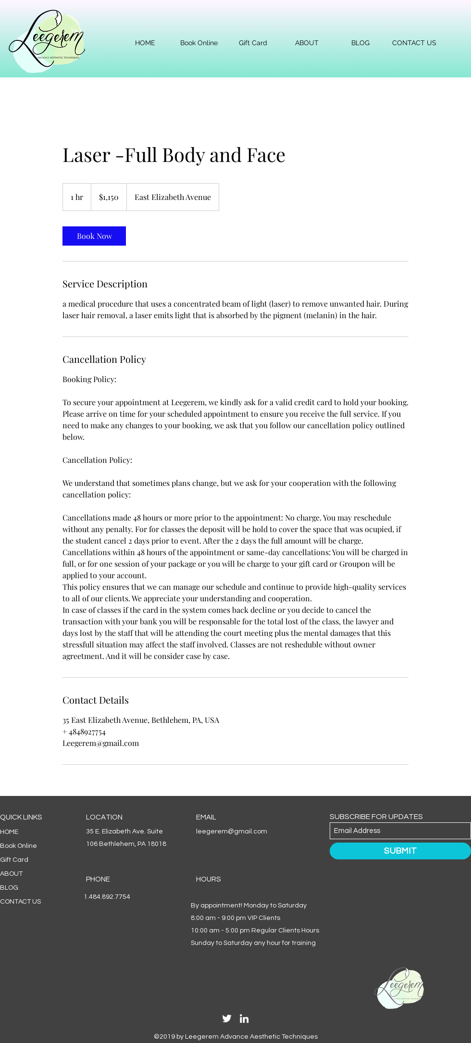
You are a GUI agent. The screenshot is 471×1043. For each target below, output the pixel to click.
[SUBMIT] (400, 851)
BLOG (9, 887)
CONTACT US (20, 901)
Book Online (18, 846)
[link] (94, 236)
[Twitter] (227, 1018)
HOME (9, 832)
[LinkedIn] (244, 1018)
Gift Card (14, 860)
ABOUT (11, 873)
